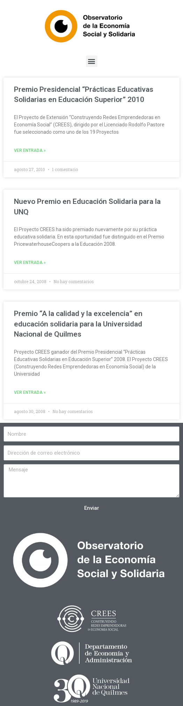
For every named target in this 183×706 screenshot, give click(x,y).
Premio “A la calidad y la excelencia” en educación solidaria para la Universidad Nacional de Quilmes (78, 323)
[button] (91, 61)
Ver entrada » (30, 150)
